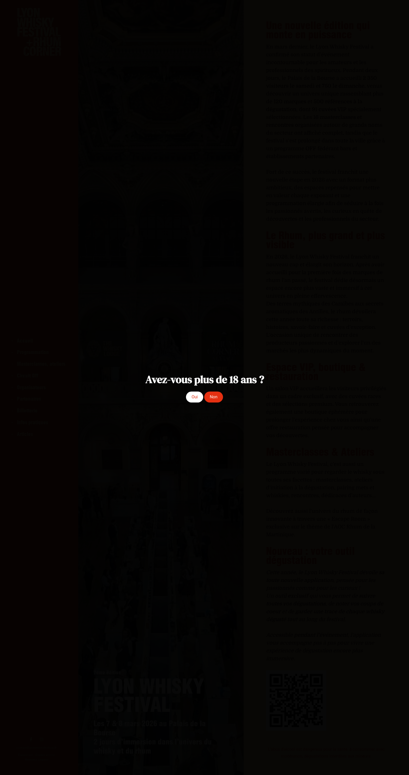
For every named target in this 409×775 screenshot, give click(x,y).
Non (213, 396)
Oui (194, 396)
